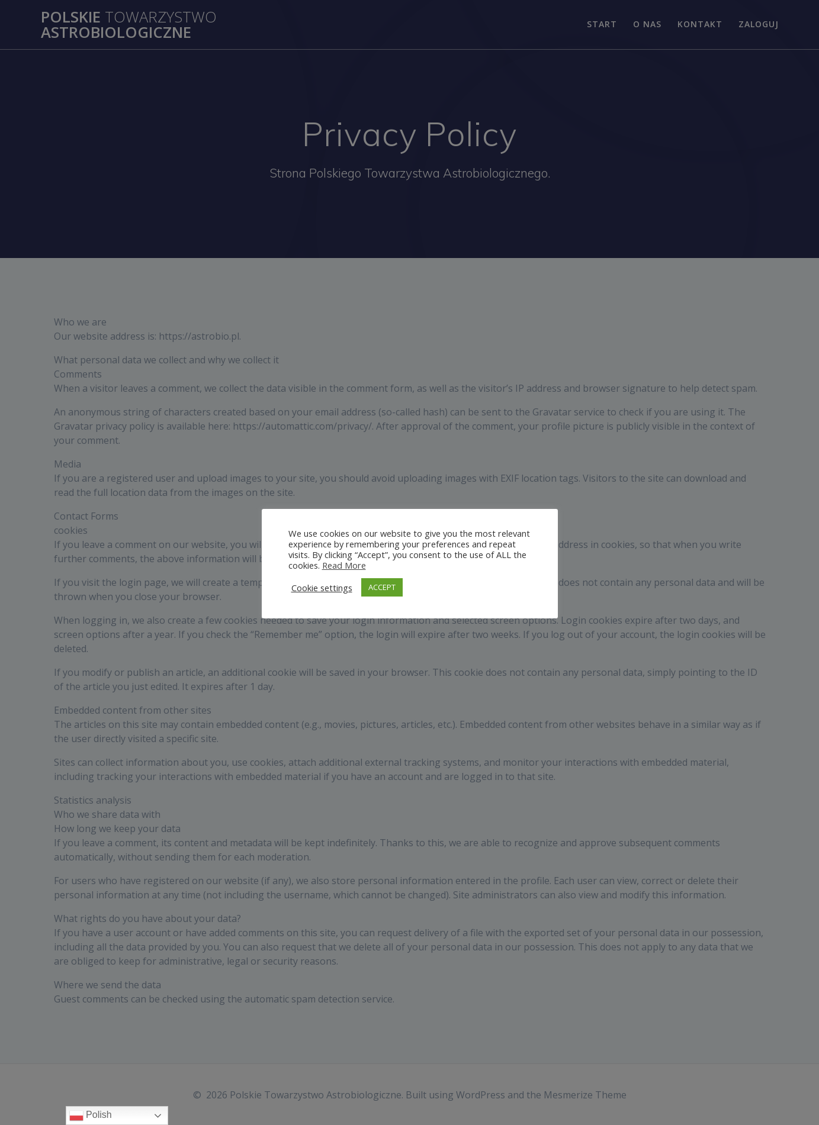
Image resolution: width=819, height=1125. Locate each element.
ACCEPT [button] (382, 587)
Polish (90, 1115)
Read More (344, 565)
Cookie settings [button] (321, 587)
